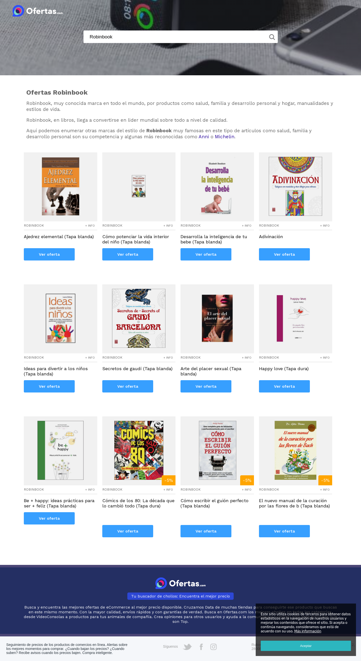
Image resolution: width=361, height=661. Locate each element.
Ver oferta (49, 254)
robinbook (34, 225)
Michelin (224, 137)
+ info (90, 225)
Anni (204, 137)
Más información (307, 631)
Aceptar (306, 646)
